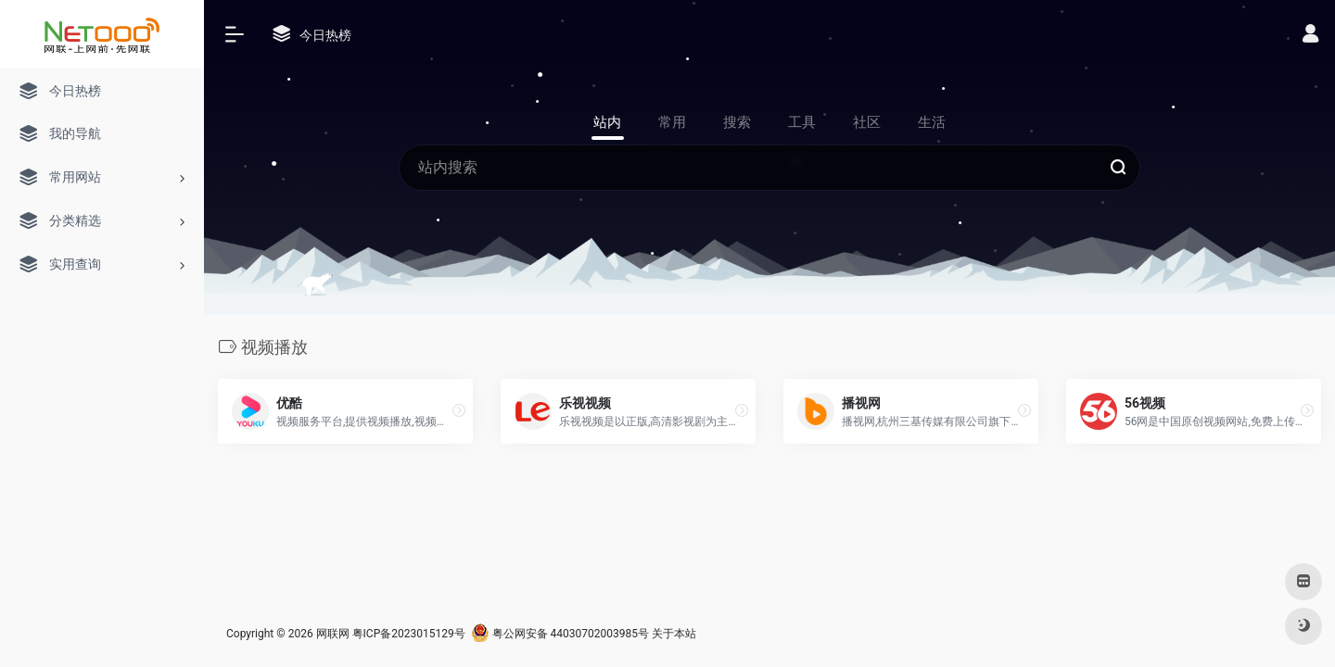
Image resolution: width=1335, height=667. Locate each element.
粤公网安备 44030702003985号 (560, 633)
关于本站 (674, 633)
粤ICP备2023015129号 (408, 633)
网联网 (333, 633)
